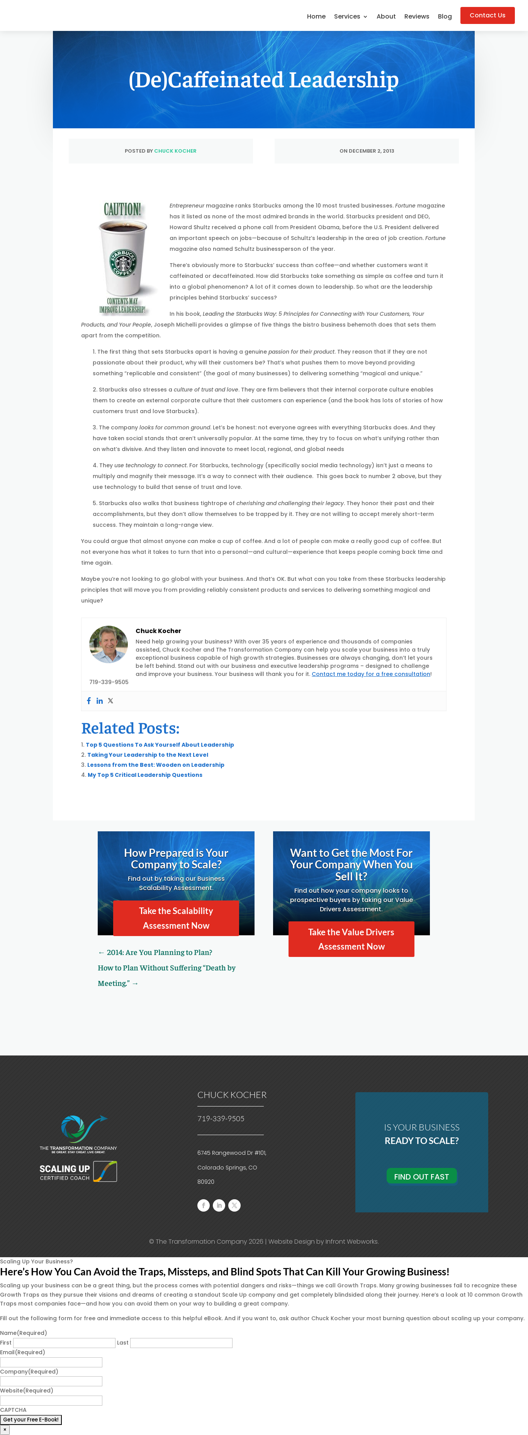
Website (26, 1390)
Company (29, 1371)
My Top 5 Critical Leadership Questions (145, 775)
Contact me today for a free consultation (371, 674)
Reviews (417, 17)
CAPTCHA (13, 1410)
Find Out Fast (421, 1176)
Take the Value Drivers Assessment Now (351, 939)
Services (347, 17)
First (6, 1342)
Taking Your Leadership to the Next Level (147, 755)
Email (22, 1352)
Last (123, 1342)
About (386, 17)
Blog (445, 17)
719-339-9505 (220, 1118)
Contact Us (488, 15)
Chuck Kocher (175, 151)
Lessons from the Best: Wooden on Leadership (155, 765)
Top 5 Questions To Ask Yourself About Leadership (160, 745)
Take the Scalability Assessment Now (176, 918)
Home (316, 17)
